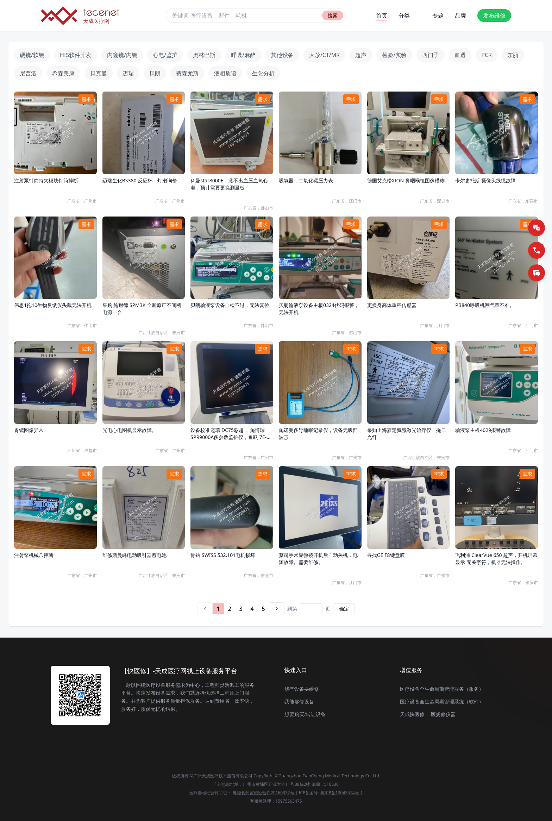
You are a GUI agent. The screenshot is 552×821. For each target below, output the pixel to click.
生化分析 (263, 73)
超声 (360, 55)
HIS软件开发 (76, 55)
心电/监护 (165, 55)
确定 (344, 608)
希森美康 (63, 73)
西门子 (430, 55)
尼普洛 (28, 73)
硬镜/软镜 (32, 55)
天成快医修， (414, 714)
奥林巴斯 (204, 55)
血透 (460, 55)
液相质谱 (225, 73)
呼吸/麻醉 (243, 55)
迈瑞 (128, 73)
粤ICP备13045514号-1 (341, 793)
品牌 (460, 15)
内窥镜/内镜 (122, 55)
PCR (486, 55)
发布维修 (494, 15)
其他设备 (282, 55)
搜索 (333, 15)
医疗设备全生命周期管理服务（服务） (442, 688)
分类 (404, 15)
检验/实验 (394, 55)
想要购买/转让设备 (305, 714)
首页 (381, 16)
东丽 (513, 55)
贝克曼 (98, 73)
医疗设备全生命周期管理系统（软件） (442, 701)
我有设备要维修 (301, 688)
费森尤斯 (187, 73)
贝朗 (155, 73)
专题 (438, 15)
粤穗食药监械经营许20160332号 (264, 793)
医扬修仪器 (443, 714)
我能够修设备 (299, 701)
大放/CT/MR (324, 55)
